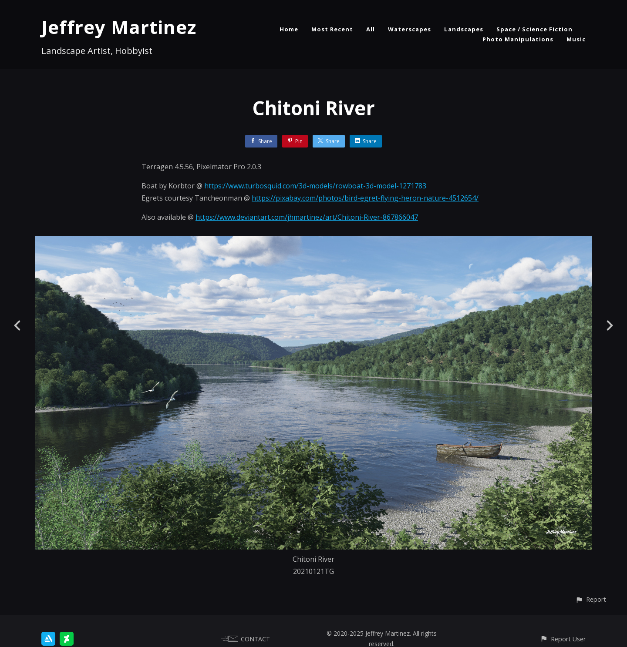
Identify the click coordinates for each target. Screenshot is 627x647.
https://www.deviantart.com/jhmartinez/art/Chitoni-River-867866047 (307, 217)
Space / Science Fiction (534, 29)
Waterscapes (409, 29)
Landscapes (463, 29)
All (370, 29)
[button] (591, 599)
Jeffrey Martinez (118, 26)
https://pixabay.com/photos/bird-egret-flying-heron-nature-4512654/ (365, 198)
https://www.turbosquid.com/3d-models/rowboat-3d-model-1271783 (315, 186)
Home (289, 29)
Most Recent (332, 29)
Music (576, 39)
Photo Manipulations (517, 39)
